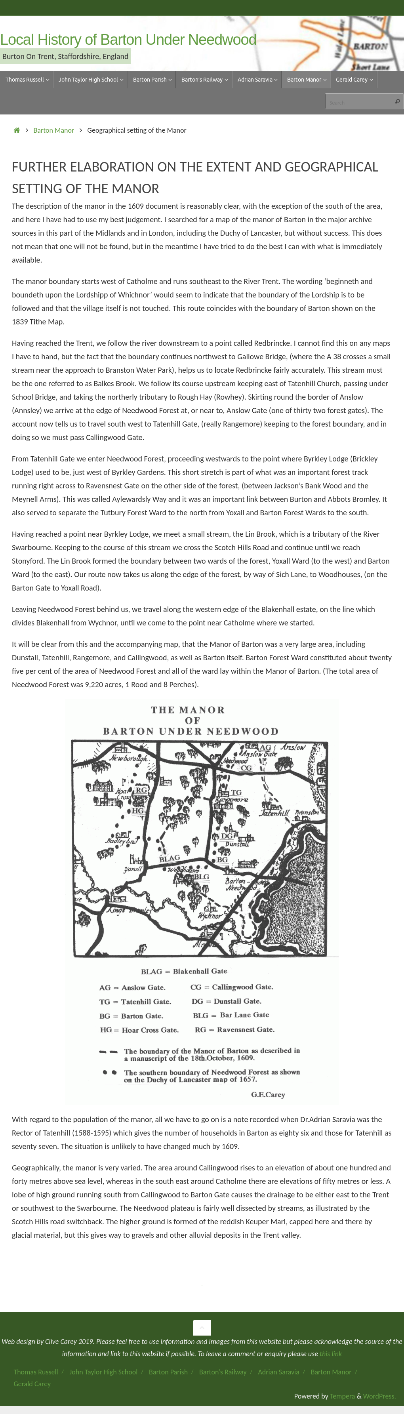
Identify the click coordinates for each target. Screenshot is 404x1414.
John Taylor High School (104, 1372)
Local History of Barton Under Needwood (128, 40)
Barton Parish (168, 1372)
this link (331, 1353)
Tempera (342, 1396)
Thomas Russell (35, 1372)
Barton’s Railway (223, 1372)
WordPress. (379, 1396)
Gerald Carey (32, 1384)
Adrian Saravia (278, 1372)
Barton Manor (53, 130)
